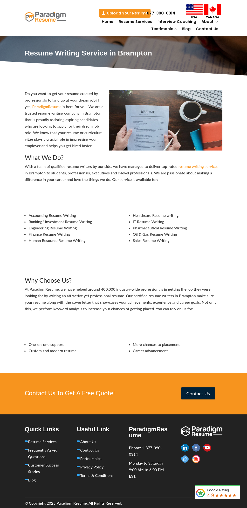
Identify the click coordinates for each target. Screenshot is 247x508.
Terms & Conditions (96, 475)
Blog (186, 29)
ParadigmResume (47, 106)
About (207, 22)
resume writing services (198, 166)
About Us (88, 441)
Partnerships (90, 458)
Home (107, 22)
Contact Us (207, 29)
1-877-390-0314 (159, 13)
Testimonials (164, 29)
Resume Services (135, 22)
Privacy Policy (91, 467)
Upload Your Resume (127, 13)
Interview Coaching (177, 22)
